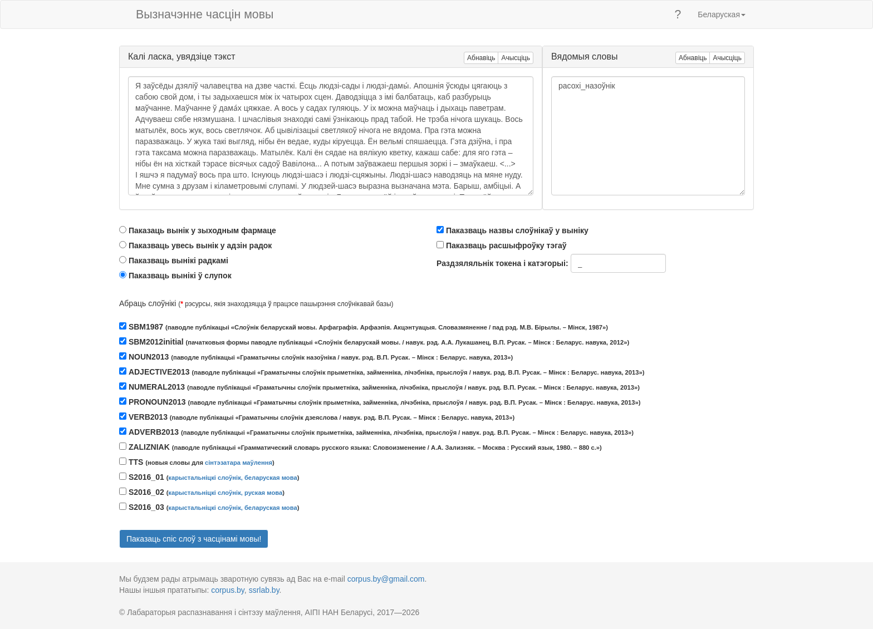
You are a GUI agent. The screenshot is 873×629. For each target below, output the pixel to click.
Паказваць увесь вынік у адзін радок (200, 245)
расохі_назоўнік (648, 135)
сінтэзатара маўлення (238, 462)
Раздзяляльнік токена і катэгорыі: (502, 263)
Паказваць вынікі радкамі (178, 260)
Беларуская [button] (722, 14)
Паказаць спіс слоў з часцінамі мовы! (193, 538)
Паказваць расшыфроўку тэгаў (506, 245)
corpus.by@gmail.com (386, 578)
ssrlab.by (264, 590)
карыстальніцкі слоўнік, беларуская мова (232, 477)
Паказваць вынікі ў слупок (180, 275)
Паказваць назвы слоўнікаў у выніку (517, 230)
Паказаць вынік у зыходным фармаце (202, 230)
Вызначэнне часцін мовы (204, 14)
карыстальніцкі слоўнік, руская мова (225, 492)
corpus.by (227, 590)
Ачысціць (515, 58)
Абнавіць (481, 58)
